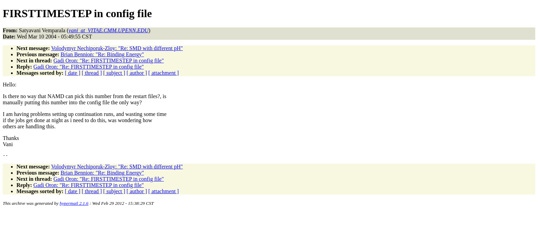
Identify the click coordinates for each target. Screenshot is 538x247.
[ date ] (72, 73)
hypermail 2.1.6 (74, 204)
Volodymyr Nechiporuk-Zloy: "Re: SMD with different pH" (117, 48)
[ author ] (137, 73)
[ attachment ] (163, 73)
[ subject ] (114, 73)
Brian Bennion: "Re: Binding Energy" (102, 54)
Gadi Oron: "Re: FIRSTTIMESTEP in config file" (109, 60)
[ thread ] (92, 73)
